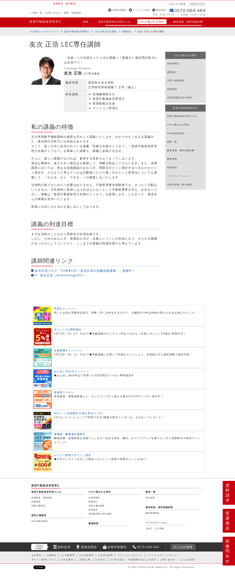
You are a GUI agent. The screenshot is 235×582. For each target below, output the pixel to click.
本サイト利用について (44, 559)
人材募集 (51, 555)
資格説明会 (89, 547)
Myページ (197, 4)
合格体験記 (173, 63)
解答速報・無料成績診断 (188, 21)
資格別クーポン (64, 392)
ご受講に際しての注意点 (91, 559)
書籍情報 (172, 158)
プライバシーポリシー (130, 555)
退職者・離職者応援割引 (70, 434)
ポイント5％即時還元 (68, 329)
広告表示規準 (105, 555)
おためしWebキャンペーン (71, 371)
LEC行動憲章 (67, 555)
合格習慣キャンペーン (68, 350)
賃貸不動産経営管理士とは (114, 21)
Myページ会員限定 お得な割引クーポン (79, 413)
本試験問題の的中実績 (179, 97)
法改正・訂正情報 (155, 528)
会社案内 (36, 555)
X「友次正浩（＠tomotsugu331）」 (62, 275)
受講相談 (227, 520)
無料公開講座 (38, 515)
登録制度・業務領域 (41, 497)
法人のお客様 (178, 4)
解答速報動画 (153, 513)
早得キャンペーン (65, 308)
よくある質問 (187, 559)
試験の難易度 (38, 505)
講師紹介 (127, 31)
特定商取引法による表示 (142, 559)
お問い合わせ (53, 12)
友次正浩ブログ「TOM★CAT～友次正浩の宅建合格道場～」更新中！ (85, 271)
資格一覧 (37, 12)
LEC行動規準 (86, 555)
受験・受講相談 (72, 12)
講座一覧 (172, 141)
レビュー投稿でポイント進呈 (72, 455)
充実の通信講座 (176, 80)
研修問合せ (227, 551)
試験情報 (36, 501)
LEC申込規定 (117, 559)
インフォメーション (178, 175)
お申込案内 (67, 559)
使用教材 (172, 89)
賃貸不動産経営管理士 (45, 21)
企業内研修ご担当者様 (179, 184)
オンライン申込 (141, 10)
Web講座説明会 (176, 133)
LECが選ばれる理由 (152, 21)
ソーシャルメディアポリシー (163, 555)
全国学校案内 (119, 10)
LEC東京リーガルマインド (44, 31)
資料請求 (161, 10)
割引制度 (83, 21)
